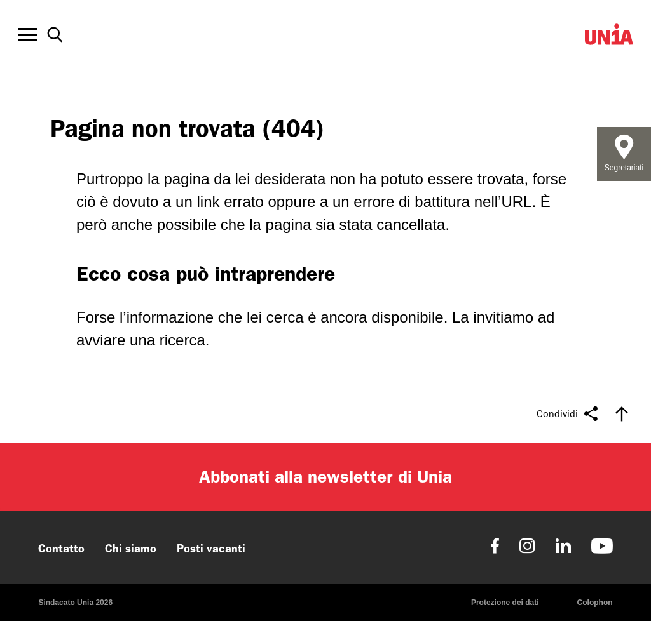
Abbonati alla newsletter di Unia (325, 476)
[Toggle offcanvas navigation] (27, 35)
